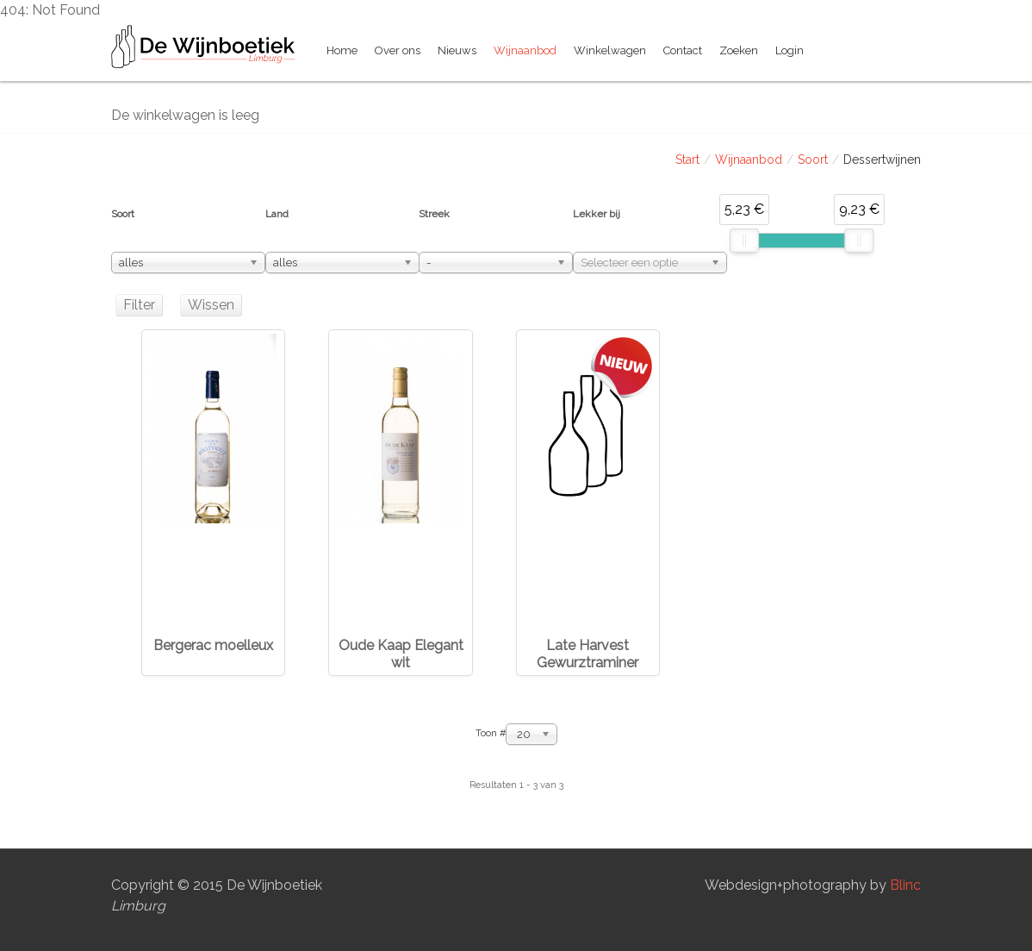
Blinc (905, 885)
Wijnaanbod (748, 159)
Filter (139, 305)
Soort (813, 159)
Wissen (211, 305)
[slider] (744, 240)
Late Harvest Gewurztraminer (587, 654)
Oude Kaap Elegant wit (401, 654)
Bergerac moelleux (213, 645)
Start (687, 159)
